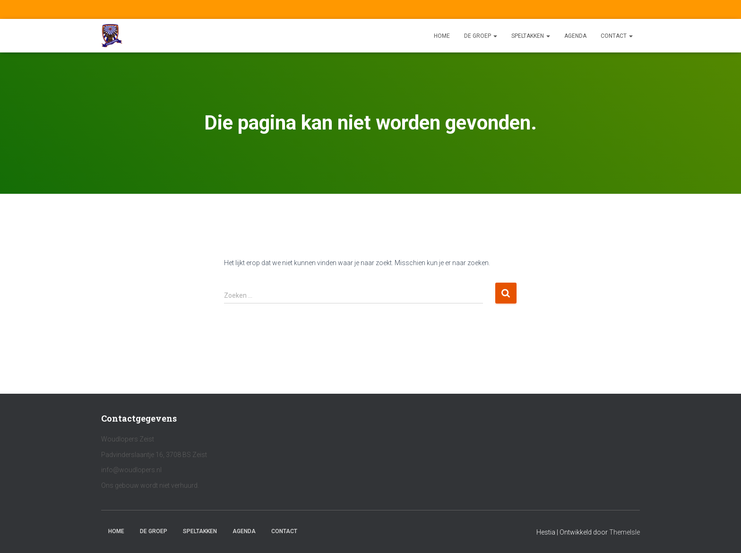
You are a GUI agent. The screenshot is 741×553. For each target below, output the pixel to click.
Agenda (575, 36)
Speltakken (530, 36)
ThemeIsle (624, 532)
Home (442, 36)
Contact (617, 36)
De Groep (480, 36)
